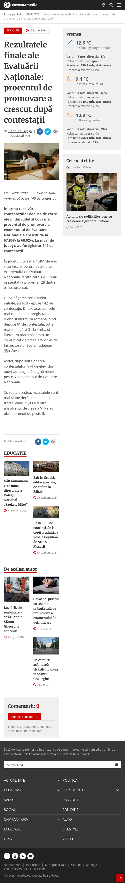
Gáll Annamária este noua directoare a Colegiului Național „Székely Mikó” (16, 492)
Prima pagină (12, 14)
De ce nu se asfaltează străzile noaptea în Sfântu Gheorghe (45, 669)
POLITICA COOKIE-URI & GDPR (24, 869)
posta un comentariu (29, 731)
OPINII (9, 839)
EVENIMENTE (73, 790)
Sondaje (91, 865)
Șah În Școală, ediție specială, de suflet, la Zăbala (44, 485)
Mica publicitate (55, 865)
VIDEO (68, 839)
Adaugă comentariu (24, 717)
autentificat (33, 727)
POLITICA (70, 780)
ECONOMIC (13, 790)
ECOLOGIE (12, 829)
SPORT (9, 799)
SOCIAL (10, 809)
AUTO (67, 819)
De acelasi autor (20, 569)
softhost (52, 875)
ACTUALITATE (76, 206)
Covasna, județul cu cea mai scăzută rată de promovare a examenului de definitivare (46, 610)
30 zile (87, 166)
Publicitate (33, 865)
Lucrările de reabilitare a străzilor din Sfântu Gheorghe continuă (13, 619)
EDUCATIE (32, 14)
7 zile (76, 166)
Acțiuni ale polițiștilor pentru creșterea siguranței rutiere (89, 218)
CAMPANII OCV (16, 819)
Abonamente (12, 865)
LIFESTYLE (71, 829)
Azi (68, 166)
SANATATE (71, 799)
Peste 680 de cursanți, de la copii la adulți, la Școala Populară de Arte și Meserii (45, 534)
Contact (76, 865)
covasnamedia (20, 5)
